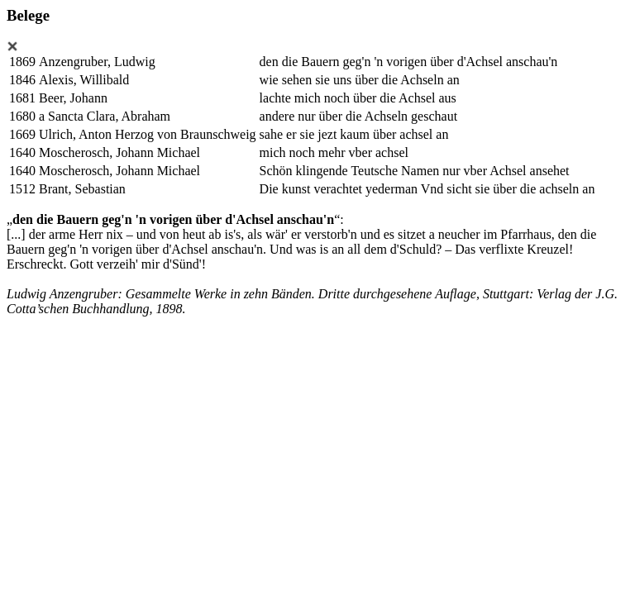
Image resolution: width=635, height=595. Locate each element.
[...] (16, 234)
